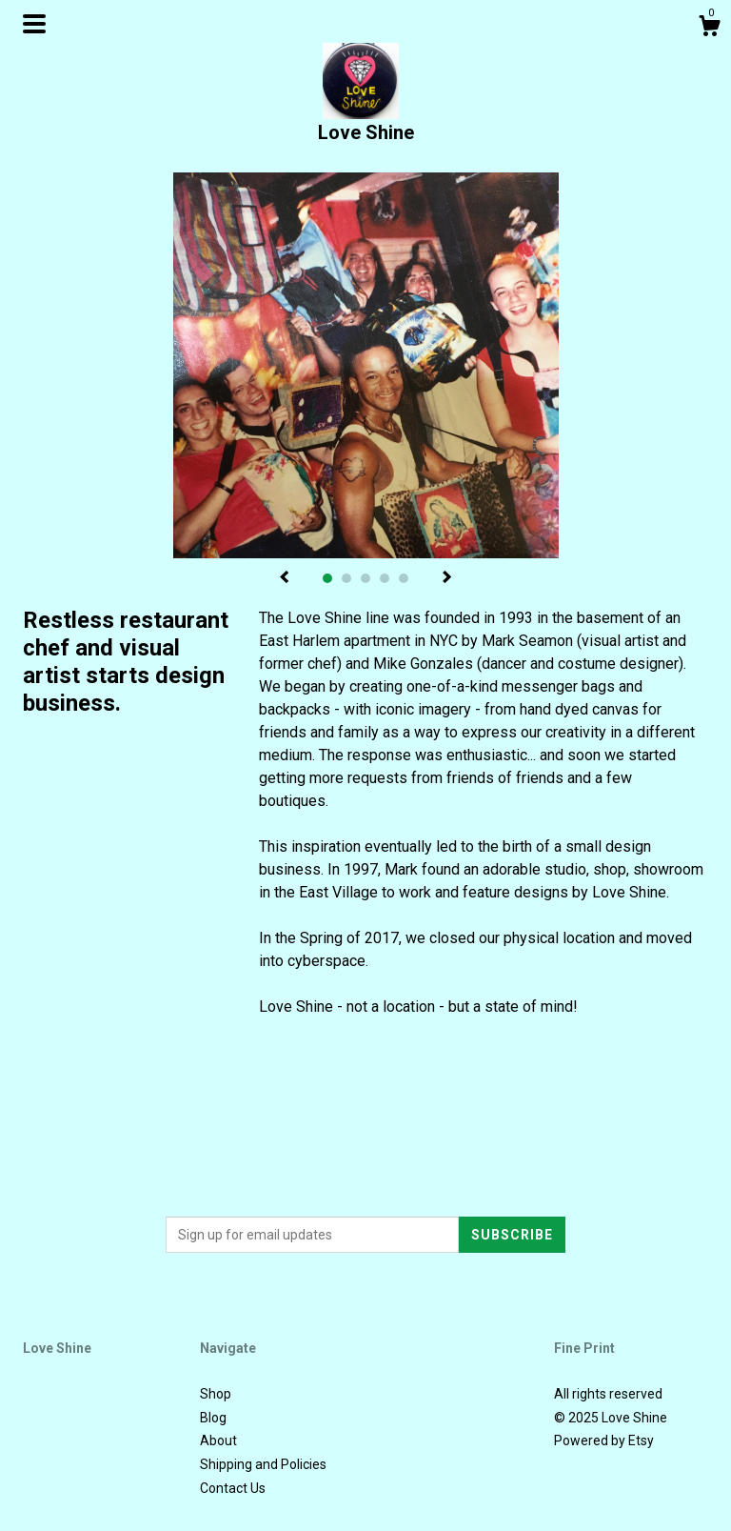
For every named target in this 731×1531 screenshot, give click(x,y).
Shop (215, 1393)
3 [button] (365, 578)
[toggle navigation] (34, 23)
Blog (213, 1417)
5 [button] (403, 578)
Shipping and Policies (263, 1464)
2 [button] (346, 578)
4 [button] (384, 578)
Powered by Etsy (604, 1440)
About (218, 1440)
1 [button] (327, 578)
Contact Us (233, 1488)
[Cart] (709, 28)
